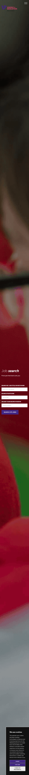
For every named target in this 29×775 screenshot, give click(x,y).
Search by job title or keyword (13, 385)
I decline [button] (17, 764)
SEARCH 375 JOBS (10, 412)
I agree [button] (17, 761)
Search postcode (8, 393)
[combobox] (14, 405)
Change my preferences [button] (17, 768)
